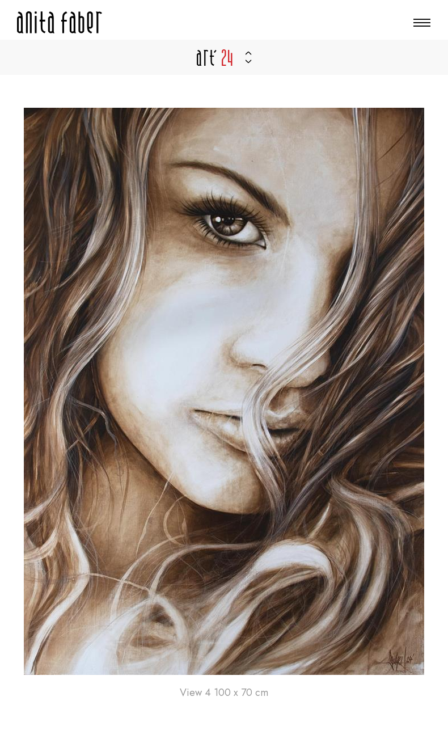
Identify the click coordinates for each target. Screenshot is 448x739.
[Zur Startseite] (59, 22)
